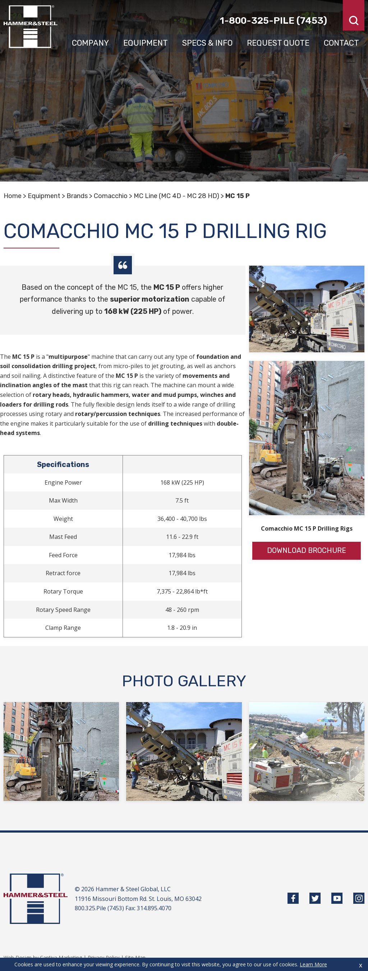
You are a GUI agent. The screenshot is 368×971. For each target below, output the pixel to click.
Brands (77, 196)
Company (92, 42)
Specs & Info (208, 42)
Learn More (313, 964)
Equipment (147, 42)
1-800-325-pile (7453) (273, 20)
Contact (341, 42)
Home (13, 196)
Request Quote (279, 42)
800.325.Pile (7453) (99, 908)
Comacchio (111, 196)
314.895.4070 (154, 908)
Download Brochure (306, 550)
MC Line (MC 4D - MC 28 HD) (176, 196)
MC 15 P (237, 196)
